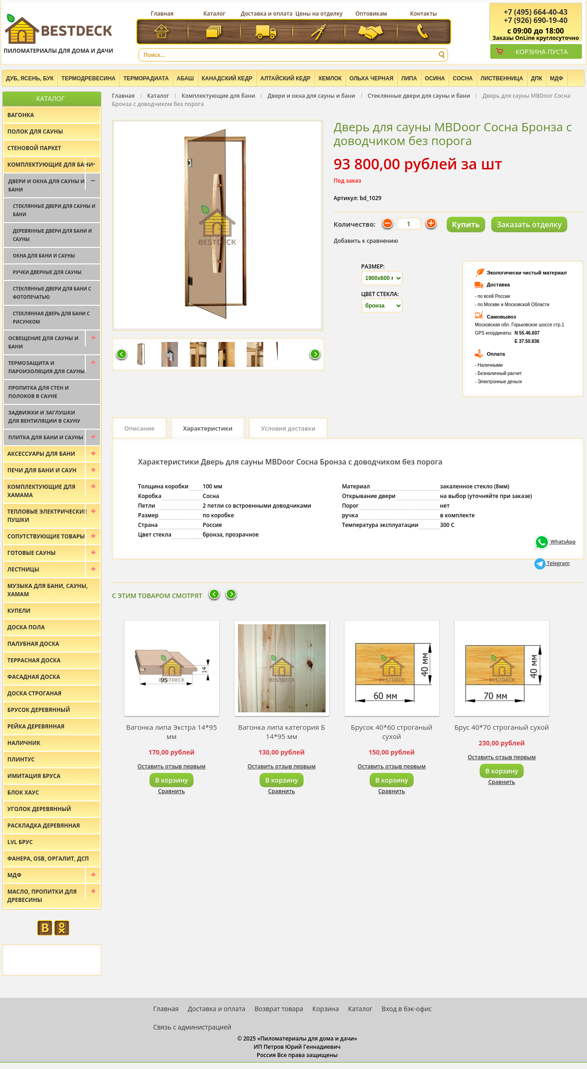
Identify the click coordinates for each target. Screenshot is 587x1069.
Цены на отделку (319, 13)
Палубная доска (33, 644)
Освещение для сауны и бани (43, 342)
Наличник (23, 743)
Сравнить (171, 791)
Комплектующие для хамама (41, 491)
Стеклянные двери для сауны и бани (419, 96)
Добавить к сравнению (366, 241)
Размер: (373, 266)
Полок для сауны (35, 131)
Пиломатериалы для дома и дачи (58, 33)
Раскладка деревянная (43, 825)
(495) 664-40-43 (535, 12)
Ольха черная (371, 78)
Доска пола (26, 627)
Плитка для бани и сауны (45, 437)
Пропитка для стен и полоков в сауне (38, 391)
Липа (409, 78)
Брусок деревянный (38, 710)
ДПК (537, 78)
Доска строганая (34, 693)
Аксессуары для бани (41, 454)
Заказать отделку (529, 224)
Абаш (185, 78)
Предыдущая (121, 354)
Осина (435, 78)
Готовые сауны (31, 553)
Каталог (215, 13)
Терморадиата (146, 78)
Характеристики (208, 428)
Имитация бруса (34, 776)
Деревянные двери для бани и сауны (52, 235)
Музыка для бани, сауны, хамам (47, 590)
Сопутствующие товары (46, 536)
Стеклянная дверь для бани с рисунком (51, 317)
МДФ (556, 78)
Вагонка (20, 115)
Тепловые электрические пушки (47, 516)
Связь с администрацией (192, 1027)
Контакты (423, 13)
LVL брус (20, 842)
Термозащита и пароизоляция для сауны (46, 367)
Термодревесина (88, 78)
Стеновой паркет (34, 148)
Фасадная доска (33, 677)
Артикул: (346, 198)
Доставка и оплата (267, 13)
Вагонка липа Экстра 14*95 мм (171, 731)
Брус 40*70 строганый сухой (501, 727)
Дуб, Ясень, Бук (30, 78)
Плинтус (21, 759)
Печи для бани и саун (42, 470)
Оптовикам (371, 13)
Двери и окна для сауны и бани (311, 96)
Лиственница (502, 78)
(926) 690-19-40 (535, 20)
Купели (19, 611)
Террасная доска (34, 660)
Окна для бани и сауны (44, 255)
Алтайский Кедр (285, 78)
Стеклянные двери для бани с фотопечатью (52, 292)
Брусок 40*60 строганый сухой (391, 731)
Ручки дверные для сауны (47, 272)
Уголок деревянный (39, 809)
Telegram (552, 563)
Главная (162, 13)
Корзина (325, 1008)
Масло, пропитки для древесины (42, 896)
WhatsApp (555, 541)
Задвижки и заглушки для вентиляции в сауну (44, 416)
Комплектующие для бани (218, 96)
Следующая (315, 354)
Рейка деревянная (35, 726)
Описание (139, 428)
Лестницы (23, 569)
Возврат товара (279, 1008)
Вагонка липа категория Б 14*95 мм (281, 731)
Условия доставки (288, 428)
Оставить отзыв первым (172, 766)
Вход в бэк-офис (407, 1008)
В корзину (171, 780)
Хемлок (330, 78)
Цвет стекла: (380, 294)
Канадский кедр (227, 78)
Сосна (463, 78)
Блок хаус (23, 792)
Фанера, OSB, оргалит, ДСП (48, 858)
